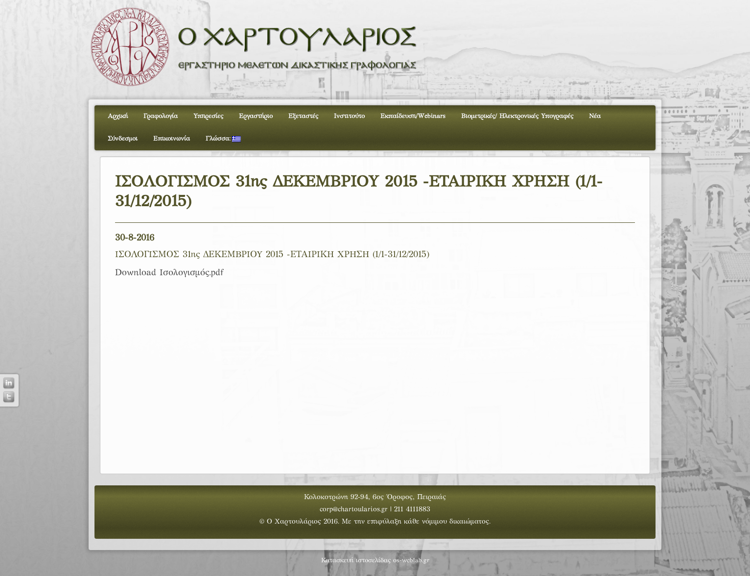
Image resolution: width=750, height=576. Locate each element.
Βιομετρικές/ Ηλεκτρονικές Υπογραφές (517, 117)
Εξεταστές (303, 117)
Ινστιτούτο (349, 117)
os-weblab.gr (411, 561)
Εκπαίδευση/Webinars (412, 117)
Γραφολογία (160, 117)
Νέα (595, 117)
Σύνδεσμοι (123, 139)
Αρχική (118, 117)
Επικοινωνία (171, 139)
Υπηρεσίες (208, 117)
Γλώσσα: (223, 139)
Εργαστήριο (256, 117)
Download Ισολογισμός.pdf (169, 273)
